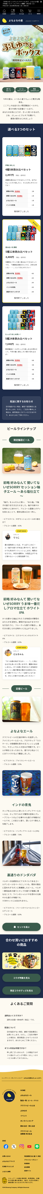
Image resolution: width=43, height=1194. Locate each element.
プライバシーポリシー (31, 1160)
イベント (23, 1116)
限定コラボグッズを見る (21, 990)
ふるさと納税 (6, 1171)
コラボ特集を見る (21, 977)
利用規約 (27, 1163)
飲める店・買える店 (27, 1126)
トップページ (6, 1078)
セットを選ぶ (21, 926)
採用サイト (27, 1171)
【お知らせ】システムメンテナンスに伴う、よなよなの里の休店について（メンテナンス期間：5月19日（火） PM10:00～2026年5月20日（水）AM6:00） (21, 4)
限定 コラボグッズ (34, 90)
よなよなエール (26, 1095)
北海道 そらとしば (8, 1166)
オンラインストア (16, 1078)
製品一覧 (29, 1100)
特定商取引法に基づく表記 (32, 1156)
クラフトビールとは (27, 1105)
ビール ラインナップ (21, 90)
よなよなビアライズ (8, 1161)
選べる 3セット (8, 90)
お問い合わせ (6, 1156)
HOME (22, 1090)
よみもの (23, 1110)
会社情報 (27, 1167)
